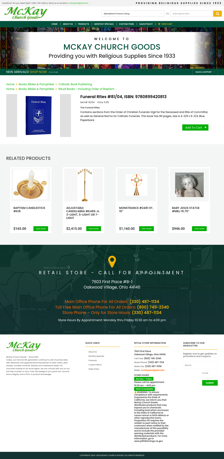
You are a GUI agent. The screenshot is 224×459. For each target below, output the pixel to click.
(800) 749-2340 (153, 307)
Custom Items (126, 24)
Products (83, 24)
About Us (68, 24)
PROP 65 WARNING (144, 389)
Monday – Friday (144, 378)
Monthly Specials (104, 24)
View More (41, 228)
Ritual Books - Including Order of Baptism (87, 89)
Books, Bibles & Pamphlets (36, 84)
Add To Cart (193, 128)
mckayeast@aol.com (78, 3)
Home (55, 24)
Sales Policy (146, 24)
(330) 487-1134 (144, 301)
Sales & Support (203, 72)
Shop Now (44, 72)
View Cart (166, 24)
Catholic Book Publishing (75, 84)
